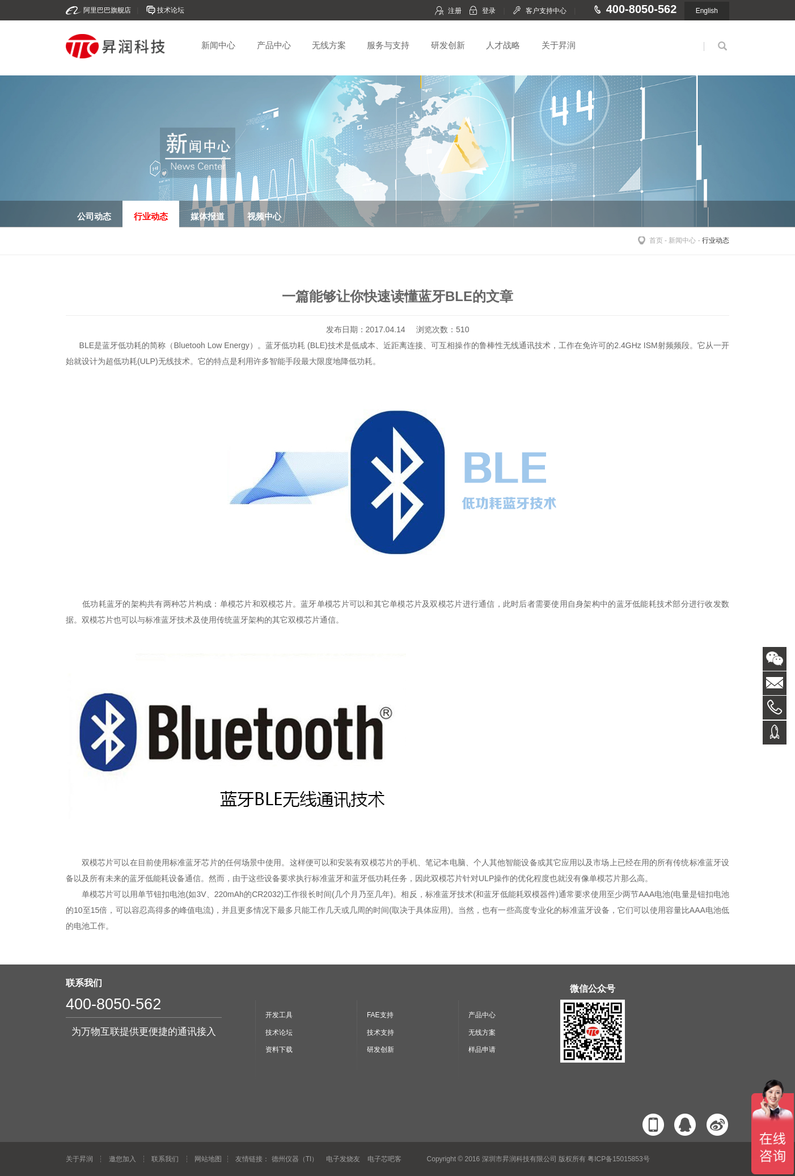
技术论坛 (170, 10)
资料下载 (279, 1050)
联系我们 (165, 1159)
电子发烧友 (343, 1159)
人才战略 (503, 45)
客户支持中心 (546, 11)
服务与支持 (388, 45)
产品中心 (274, 45)
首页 (656, 240)
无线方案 (329, 45)
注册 (455, 11)
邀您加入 (122, 1159)
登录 (489, 11)
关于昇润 (559, 45)
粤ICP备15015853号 (618, 1159)
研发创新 (448, 45)
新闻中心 (218, 45)
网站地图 (208, 1159)
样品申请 (482, 1050)
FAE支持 (380, 1015)
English (707, 11)
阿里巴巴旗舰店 (107, 10)
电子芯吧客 (384, 1159)
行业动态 (715, 240)
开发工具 (279, 1015)
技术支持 (380, 1033)
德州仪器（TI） (295, 1159)
